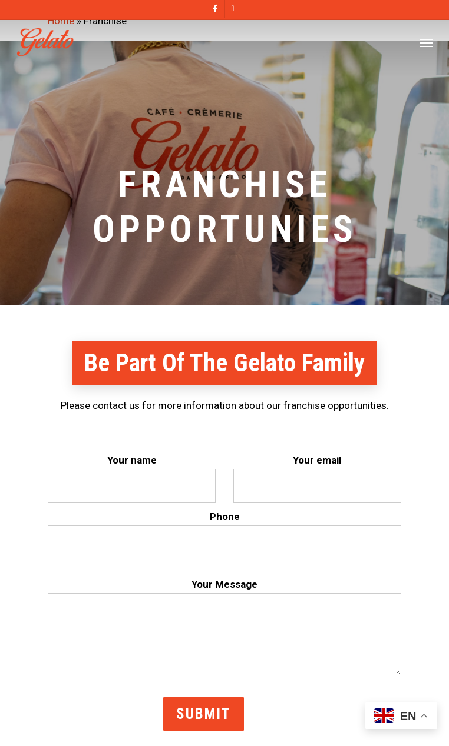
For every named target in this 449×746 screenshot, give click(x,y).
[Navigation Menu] (426, 42)
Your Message (224, 629)
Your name (132, 478)
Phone (224, 535)
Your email (317, 478)
